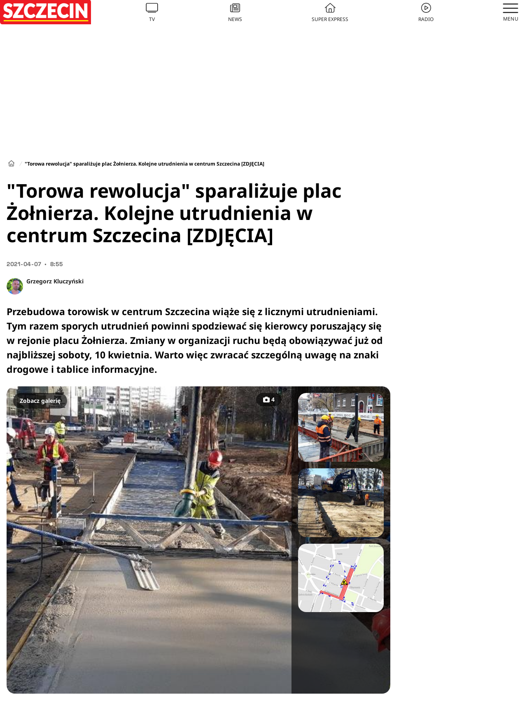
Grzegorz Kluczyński (55, 281)
